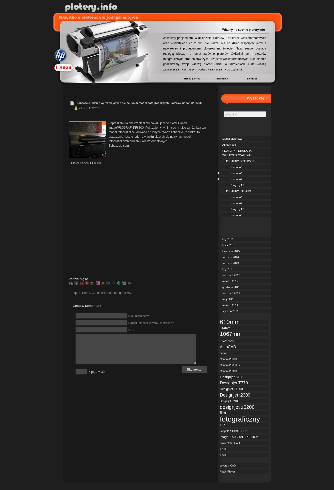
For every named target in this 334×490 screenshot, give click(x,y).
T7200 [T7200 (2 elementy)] (223, 455)
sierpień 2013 (230, 263)
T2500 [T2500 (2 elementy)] (223, 449)
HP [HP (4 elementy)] (222, 425)
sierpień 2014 (230, 257)
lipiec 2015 (229, 245)
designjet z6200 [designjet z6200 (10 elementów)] (237, 407)
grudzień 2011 (231, 287)
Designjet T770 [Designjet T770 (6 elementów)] (234, 383)
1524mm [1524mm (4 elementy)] (227, 341)
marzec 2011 (230, 305)
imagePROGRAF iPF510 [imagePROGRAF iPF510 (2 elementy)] (234, 431)
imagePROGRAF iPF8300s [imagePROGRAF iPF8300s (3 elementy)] (239, 437)
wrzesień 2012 (231, 275)
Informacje (222, 78)
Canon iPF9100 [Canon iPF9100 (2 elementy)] (229, 371)
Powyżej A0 (237, 185)
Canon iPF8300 (102, 293)
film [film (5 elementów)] (223, 413)
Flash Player (227, 471)
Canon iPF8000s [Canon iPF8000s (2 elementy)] (230, 365)
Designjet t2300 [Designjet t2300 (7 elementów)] (235, 395)
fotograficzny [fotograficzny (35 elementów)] (240, 419)
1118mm (84, 293)
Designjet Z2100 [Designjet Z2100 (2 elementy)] (229, 401)
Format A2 (236, 179)
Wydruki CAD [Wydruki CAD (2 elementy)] (228, 465)
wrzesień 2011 (231, 293)
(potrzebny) (139, 315)
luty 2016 (228, 239)
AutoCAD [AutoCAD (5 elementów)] (228, 347)
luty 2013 (228, 269)
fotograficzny (122, 293)
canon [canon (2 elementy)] (223, 353)
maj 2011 (228, 299)
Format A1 (236, 173)
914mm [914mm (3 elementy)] (225, 328)
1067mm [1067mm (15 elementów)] (231, 334)
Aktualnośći (229, 144)
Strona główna (192, 78)
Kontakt (252, 78)
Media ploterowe (232, 138)
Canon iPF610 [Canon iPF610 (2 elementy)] (228, 359)
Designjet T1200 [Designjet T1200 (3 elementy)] (231, 389)
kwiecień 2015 (231, 251)
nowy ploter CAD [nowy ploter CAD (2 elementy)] (230, 443)
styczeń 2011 (230, 311)
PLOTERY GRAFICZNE (241, 161)
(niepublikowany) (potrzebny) (151, 322)
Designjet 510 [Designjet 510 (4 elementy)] (231, 377)
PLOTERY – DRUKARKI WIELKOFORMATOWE (237, 153)
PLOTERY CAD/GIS (238, 191)
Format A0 (236, 167)
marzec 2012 (230, 281)
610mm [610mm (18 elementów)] (230, 322)
